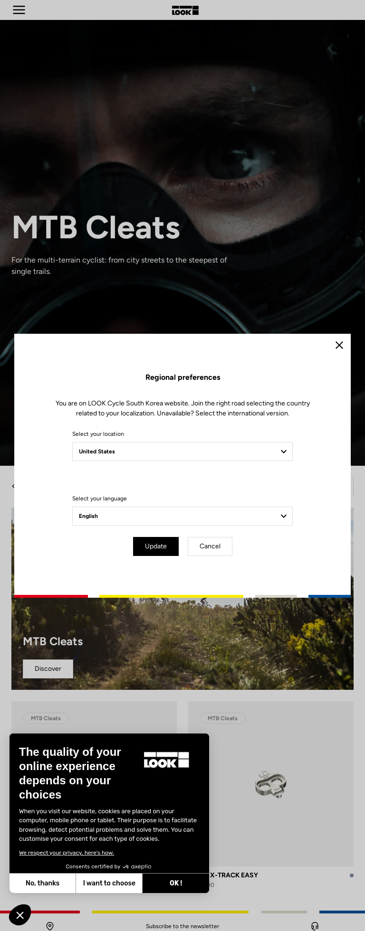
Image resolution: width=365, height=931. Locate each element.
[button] (20, 914)
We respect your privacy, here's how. (66, 852)
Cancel (210, 546)
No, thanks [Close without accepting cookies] (42, 883)
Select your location (98, 434)
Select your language (99, 498)
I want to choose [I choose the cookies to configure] (109, 883)
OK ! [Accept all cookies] (176, 883)
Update (156, 546)
